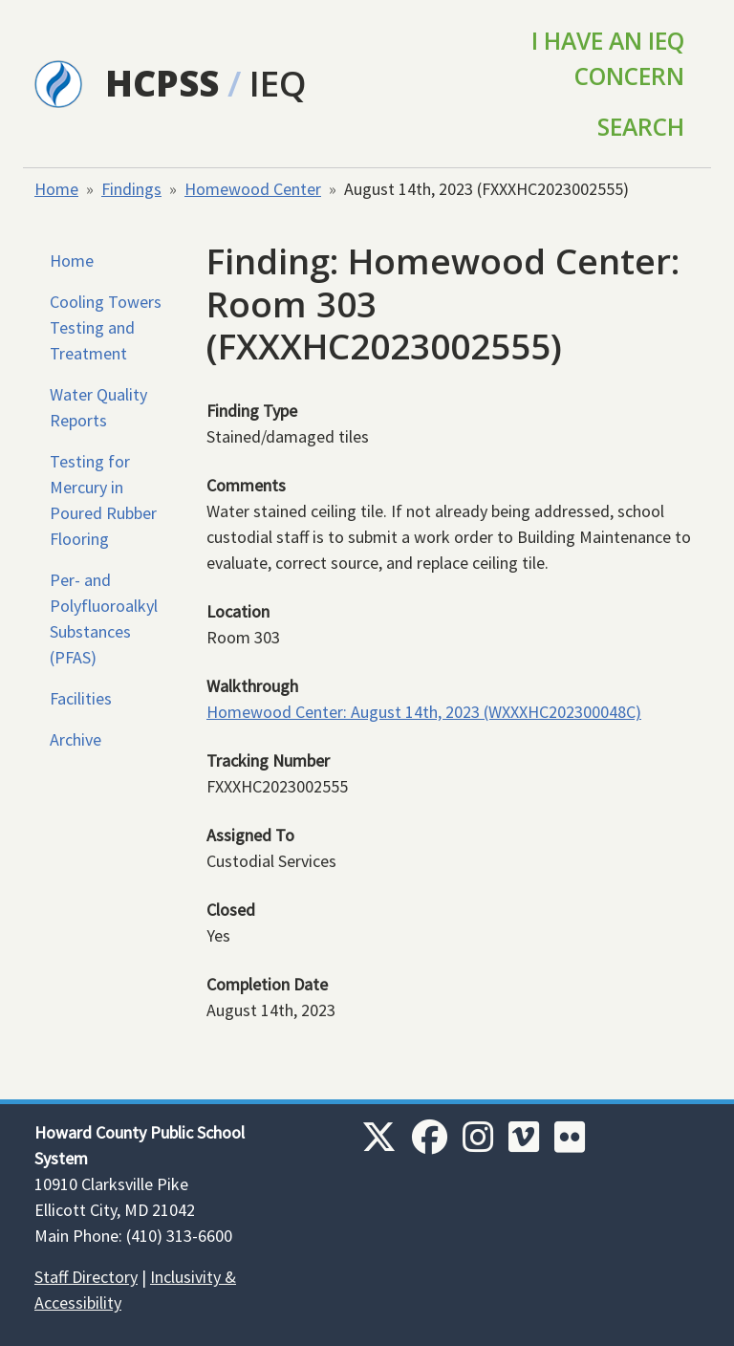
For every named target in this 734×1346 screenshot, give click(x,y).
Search (640, 126)
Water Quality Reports (98, 407)
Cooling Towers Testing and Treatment (106, 327)
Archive (75, 739)
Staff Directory (86, 1277)
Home (56, 189)
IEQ (278, 83)
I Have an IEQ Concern (607, 58)
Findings (131, 189)
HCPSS (162, 83)
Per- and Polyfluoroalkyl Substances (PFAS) (104, 618)
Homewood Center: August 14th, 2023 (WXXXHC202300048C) (423, 712)
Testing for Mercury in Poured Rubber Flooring (103, 500)
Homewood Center (252, 189)
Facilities (81, 698)
